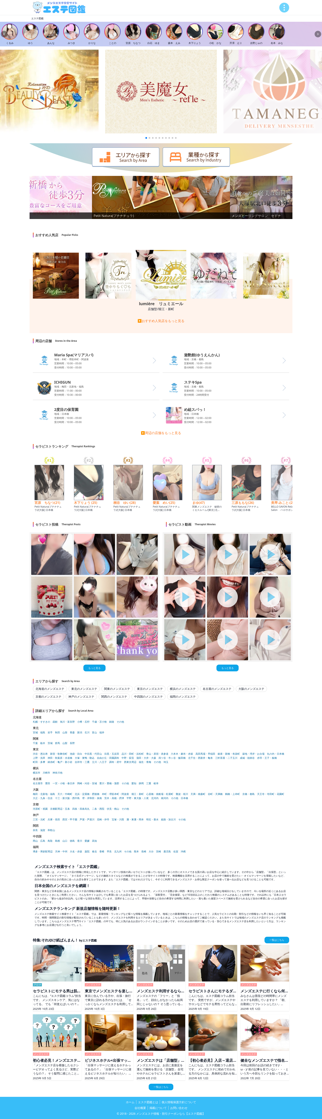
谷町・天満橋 (215, 794)
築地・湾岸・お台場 (253, 754)
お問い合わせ (178, 1108)
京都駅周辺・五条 (60, 809)
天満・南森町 (198, 794)
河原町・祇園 (40, 809)
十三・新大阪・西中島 (67, 798)
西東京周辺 (130, 762)
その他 (120, 721)
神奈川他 (57, 772)
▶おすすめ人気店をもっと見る (161, 321)
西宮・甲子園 (69, 819)
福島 (42, 732)
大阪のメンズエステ (251, 689)
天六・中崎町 (65, 794)
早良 (109, 851)
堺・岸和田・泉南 (92, 798)
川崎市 (46, 772)
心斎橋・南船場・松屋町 (159, 794)
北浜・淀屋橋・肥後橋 (87, 794)
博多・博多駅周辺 (43, 851)
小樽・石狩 (83, 721)
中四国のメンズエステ (148, 696)
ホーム (130, 1102)
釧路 (111, 721)
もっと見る (94, 668)
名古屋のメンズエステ (217, 689)
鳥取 (50, 841)
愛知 (133, 783)
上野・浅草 (39, 758)
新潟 (79, 732)
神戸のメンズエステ (81, 696)
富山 (94, 732)
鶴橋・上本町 (232, 794)
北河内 (155, 798)
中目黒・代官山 (93, 754)
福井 (101, 732)
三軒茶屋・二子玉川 (226, 758)
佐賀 (175, 851)
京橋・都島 (248, 794)
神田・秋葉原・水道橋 (60, 758)
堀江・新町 (137, 794)
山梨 (64, 743)
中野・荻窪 (128, 758)
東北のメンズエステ (84, 689)
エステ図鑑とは (148, 1102)
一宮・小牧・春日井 (64, 783)
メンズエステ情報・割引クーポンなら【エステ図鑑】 (170, 1114)
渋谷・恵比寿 (40, 754)
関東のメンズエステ (117, 689)
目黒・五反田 (111, 754)
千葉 (35, 743)
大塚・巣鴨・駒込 (84, 758)
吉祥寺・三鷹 (82, 762)
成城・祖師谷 (247, 758)
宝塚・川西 (118, 819)
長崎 (143, 851)
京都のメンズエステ (48, 696)
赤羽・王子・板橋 (267, 758)
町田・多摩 (39, 762)
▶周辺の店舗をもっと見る (161, 433)
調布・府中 (115, 762)
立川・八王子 (99, 762)
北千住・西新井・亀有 (200, 758)
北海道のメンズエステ (50, 689)
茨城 (50, 743)
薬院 (87, 851)
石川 (87, 732)
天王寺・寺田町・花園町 (270, 794)
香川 (79, 841)
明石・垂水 (152, 819)
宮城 (35, 732)
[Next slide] (318, 34)
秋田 (57, 732)
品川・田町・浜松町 (133, 754)
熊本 (136, 851)
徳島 (72, 841)
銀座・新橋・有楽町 (229, 754)
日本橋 (184, 798)
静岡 (141, 783)
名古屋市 (38, 783)
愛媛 (87, 841)
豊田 (47, 783)
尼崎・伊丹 (103, 819)
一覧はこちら (276, 940)
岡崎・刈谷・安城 (87, 783)
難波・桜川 (182, 794)
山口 (64, 841)
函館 (55, 721)
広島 (42, 841)
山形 (64, 732)
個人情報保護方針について (179, 1102)
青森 (72, 732)
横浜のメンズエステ (183, 689)
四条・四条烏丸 (81, 809)
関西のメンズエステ (114, 696)
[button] (146, 138)
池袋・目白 (76, 754)
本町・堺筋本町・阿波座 (115, 794)
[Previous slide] (4, 34)
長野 (72, 743)
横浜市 (36, 772)
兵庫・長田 (54, 819)
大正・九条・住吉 (43, 798)
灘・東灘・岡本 (135, 819)
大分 (151, 851)
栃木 (42, 743)
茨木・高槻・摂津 (114, 798)
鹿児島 (167, 851)
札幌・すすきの (41, 721)
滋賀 (42, 830)
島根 (57, 841)
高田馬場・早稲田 (205, 754)
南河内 (164, 798)
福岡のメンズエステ (183, 696)
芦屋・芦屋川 (87, 819)
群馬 (57, 743)
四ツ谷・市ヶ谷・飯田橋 (172, 758)
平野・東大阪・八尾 (137, 798)
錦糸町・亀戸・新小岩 (60, 762)
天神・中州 (61, 851)
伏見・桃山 (113, 809)
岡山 (35, 841)
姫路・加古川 (168, 819)
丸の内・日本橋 (275, 754)
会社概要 (140, 1108)
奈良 (35, 830)
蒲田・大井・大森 (146, 758)
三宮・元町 (39, 819)
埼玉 (165, 762)
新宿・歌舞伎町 (58, 754)
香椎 (101, 851)
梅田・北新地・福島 (44, 794)
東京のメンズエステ (150, 689)
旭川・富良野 (67, 721)
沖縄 (183, 851)
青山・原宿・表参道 (157, 754)
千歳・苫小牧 (99, 721)
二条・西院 (98, 809)
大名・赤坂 (76, 851)
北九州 (118, 851)
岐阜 (156, 783)
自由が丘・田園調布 (108, 758)
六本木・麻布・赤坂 (182, 754)
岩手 (50, 732)
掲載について (158, 1108)
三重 (148, 783)
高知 (94, 841)
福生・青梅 (145, 762)
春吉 (94, 851)
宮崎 (158, 851)
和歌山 (51, 830)
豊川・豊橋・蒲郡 (109, 783)
